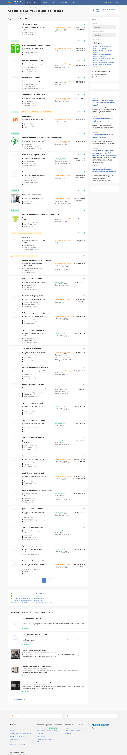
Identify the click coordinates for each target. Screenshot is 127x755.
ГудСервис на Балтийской (32, 403)
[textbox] (104, 27)
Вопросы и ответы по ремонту (75, 728)
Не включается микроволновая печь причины (39, 682)
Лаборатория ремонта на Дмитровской (38, 313)
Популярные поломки (17, 744)
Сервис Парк (27, 116)
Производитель (98, 31)
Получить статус (42, 728)
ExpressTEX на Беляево (31, 348)
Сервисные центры (15, 8)
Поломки (68, 733)
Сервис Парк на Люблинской (34, 94)
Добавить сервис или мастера (47, 731)
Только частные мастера (103, 71)
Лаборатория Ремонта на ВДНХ (35, 367)
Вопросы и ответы (48, 2)
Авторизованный (100, 74)
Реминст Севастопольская (33, 384)
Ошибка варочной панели (31, 618)
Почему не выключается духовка (34, 650)
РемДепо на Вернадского (32, 296)
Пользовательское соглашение (20, 733)
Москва (26, 8)
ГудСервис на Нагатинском (33, 437)
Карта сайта (14, 739)
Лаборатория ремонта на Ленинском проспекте (42, 137)
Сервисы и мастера (33, 2)
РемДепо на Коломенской (32, 60)
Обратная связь (42, 742)
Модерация (41, 736)
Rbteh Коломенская (30, 456)
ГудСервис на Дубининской (33, 278)
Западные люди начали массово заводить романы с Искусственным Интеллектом (104, 120)
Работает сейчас (100, 77)
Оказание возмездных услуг (19, 736)
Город (95, 23)
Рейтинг (40, 733)
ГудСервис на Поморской (32, 527)
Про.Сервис (26, 237)
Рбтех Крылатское (29, 24)
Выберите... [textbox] (98, 43)
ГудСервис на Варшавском (33, 509)
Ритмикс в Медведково (31, 195)
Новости (74, 2)
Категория (96, 39)
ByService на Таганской (31, 77)
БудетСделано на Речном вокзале (36, 45)
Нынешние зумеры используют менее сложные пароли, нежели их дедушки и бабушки (104, 136)
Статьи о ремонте (63, 2)
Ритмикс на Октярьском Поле (34, 561)
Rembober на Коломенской (33, 473)
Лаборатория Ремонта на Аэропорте (37, 490)
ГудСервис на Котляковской (33, 330)
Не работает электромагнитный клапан (36, 666)
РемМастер (26, 172)
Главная (12, 728)
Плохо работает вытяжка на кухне (34, 634)
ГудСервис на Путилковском (33, 420)
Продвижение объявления (46, 739)
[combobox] (104, 27)
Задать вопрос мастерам (73, 731)
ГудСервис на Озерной (31, 546)
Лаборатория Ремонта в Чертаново (36, 260)
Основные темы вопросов (19, 742)
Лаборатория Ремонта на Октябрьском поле (40, 214)
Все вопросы (19, 699)
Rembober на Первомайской (33, 155)
